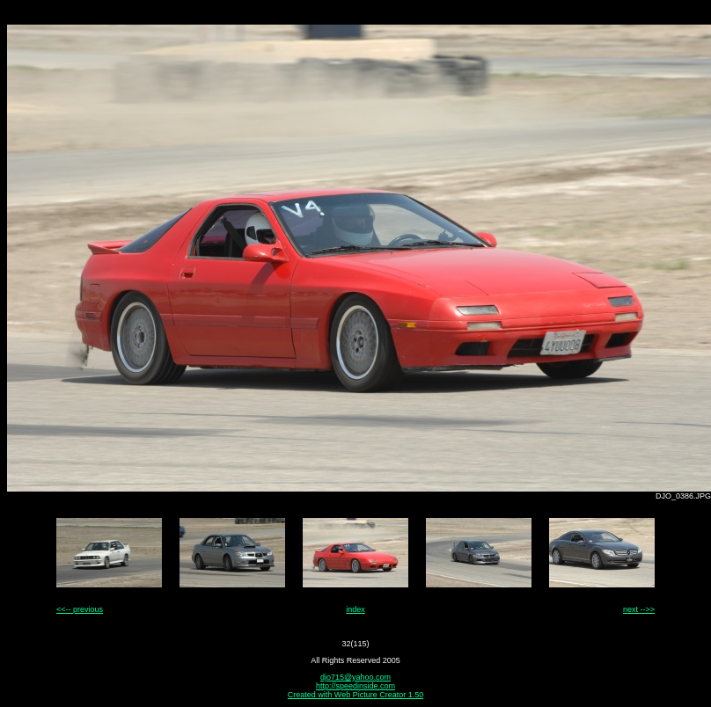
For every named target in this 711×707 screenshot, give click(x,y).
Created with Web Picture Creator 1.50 (355, 694)
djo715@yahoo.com (355, 677)
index (355, 609)
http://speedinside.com (355, 685)
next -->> (639, 609)
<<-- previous (79, 609)
